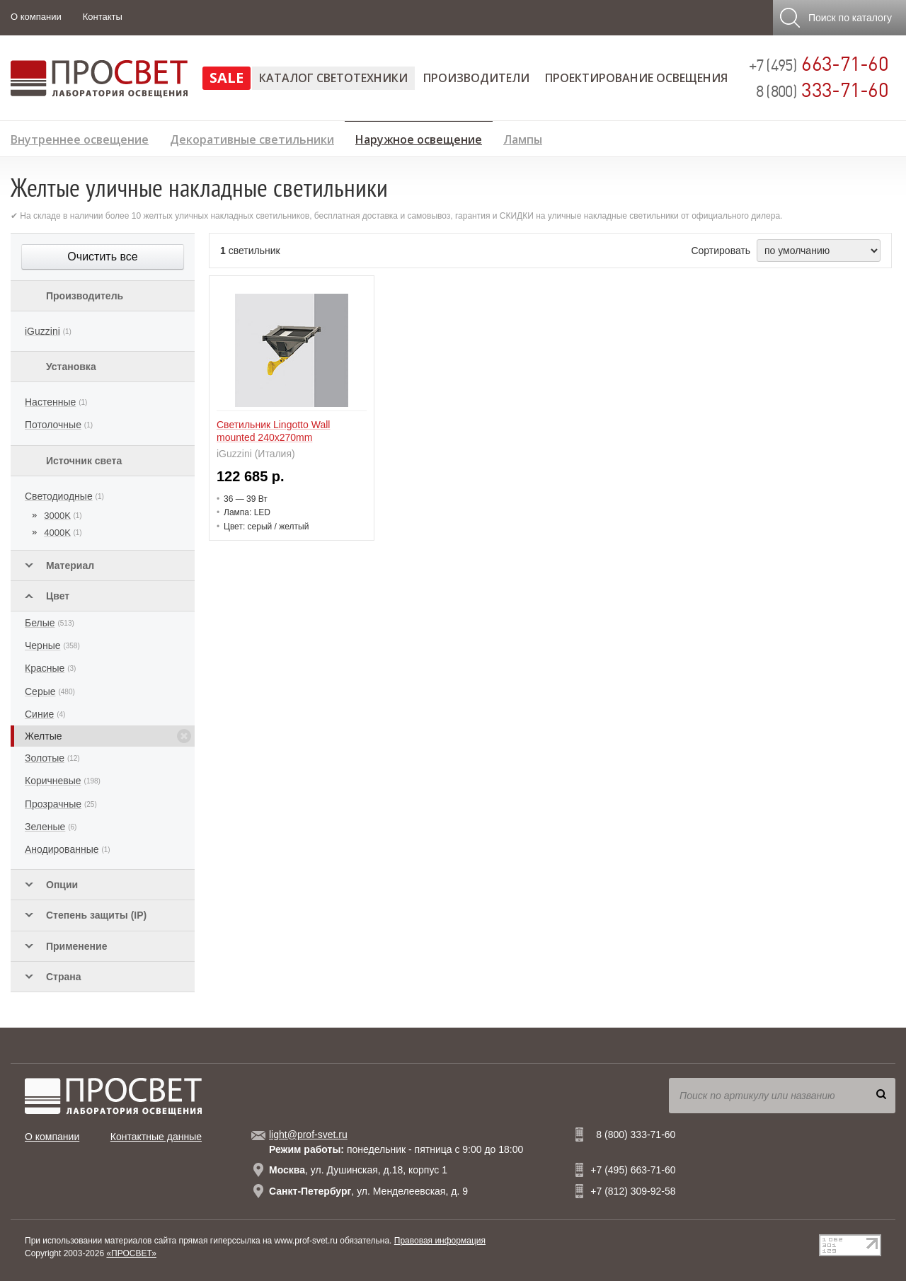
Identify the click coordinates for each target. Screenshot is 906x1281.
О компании (36, 16)
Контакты (102, 16)
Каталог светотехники (333, 78)
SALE (226, 77)
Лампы (522, 138)
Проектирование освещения (636, 78)
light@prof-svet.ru (308, 1134)
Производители (476, 78)
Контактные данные (156, 1136)
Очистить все (102, 257)
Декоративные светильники (252, 138)
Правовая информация (440, 1241)
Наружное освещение (418, 137)
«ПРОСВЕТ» (131, 1253)
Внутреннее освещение (80, 138)
